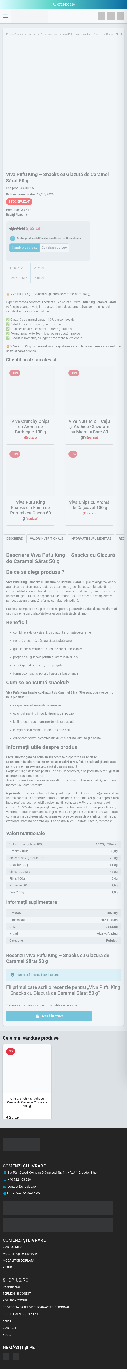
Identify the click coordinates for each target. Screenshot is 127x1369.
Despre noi (11, 1286)
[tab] (14, 538)
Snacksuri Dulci (49, 34)
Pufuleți (112, 940)
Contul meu (12, 1247)
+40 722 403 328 (19, 1179)
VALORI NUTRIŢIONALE (46, 538)
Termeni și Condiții (17, 1293)
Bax (108, 927)
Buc (115, 927)
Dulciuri (32, 34)
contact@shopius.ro (22, 1186)
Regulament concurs (20, 1314)
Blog (7, 1334)
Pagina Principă (14, 34)
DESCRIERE (14, 538)
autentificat (32, 1005)
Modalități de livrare (20, 1253)
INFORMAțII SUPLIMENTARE (91, 538)
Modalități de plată (18, 1260)
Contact (9, 1328)
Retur (7, 1267)
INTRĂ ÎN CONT (49, 1016)
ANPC (7, 1321)
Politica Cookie (15, 1300)
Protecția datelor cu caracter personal (36, 1307)
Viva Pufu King (107, 933)
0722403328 (66, 4)
